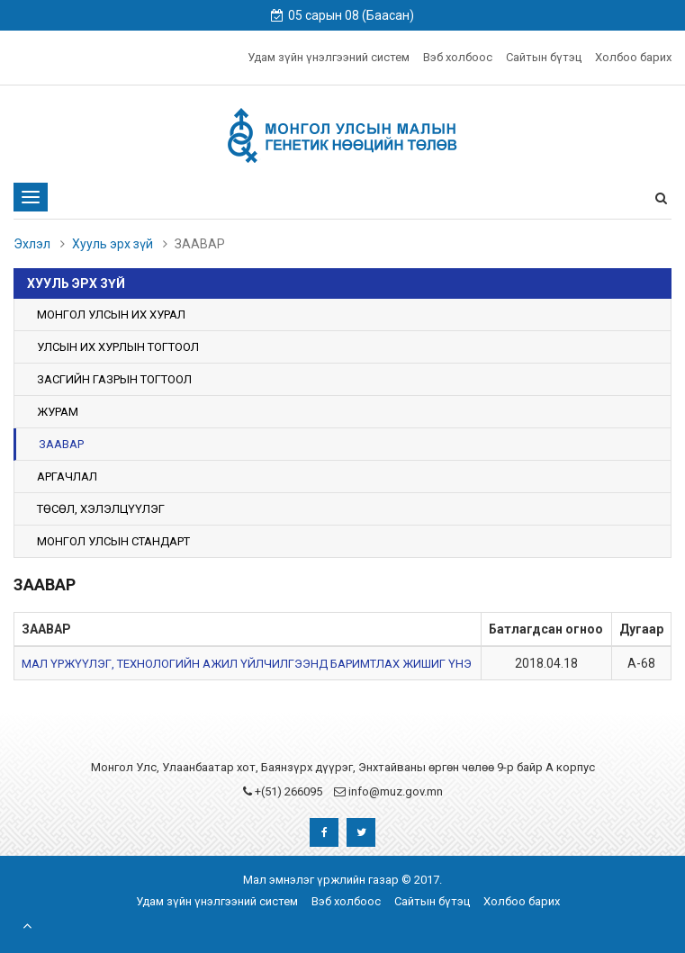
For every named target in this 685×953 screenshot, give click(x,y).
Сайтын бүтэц (543, 57)
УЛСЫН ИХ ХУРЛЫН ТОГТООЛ (118, 347)
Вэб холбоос (457, 57)
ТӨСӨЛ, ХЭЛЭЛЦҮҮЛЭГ (101, 509)
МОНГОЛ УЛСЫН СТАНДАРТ (113, 541)
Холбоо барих (633, 57)
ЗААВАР (61, 444)
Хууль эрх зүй (112, 244)
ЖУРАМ (57, 411)
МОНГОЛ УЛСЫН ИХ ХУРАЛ (111, 314)
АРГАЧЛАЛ (67, 476)
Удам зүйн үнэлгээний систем (329, 57)
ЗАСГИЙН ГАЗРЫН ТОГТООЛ (114, 379)
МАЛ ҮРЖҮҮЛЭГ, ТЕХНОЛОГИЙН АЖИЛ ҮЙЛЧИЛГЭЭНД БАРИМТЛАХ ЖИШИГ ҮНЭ (247, 663)
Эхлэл (32, 244)
